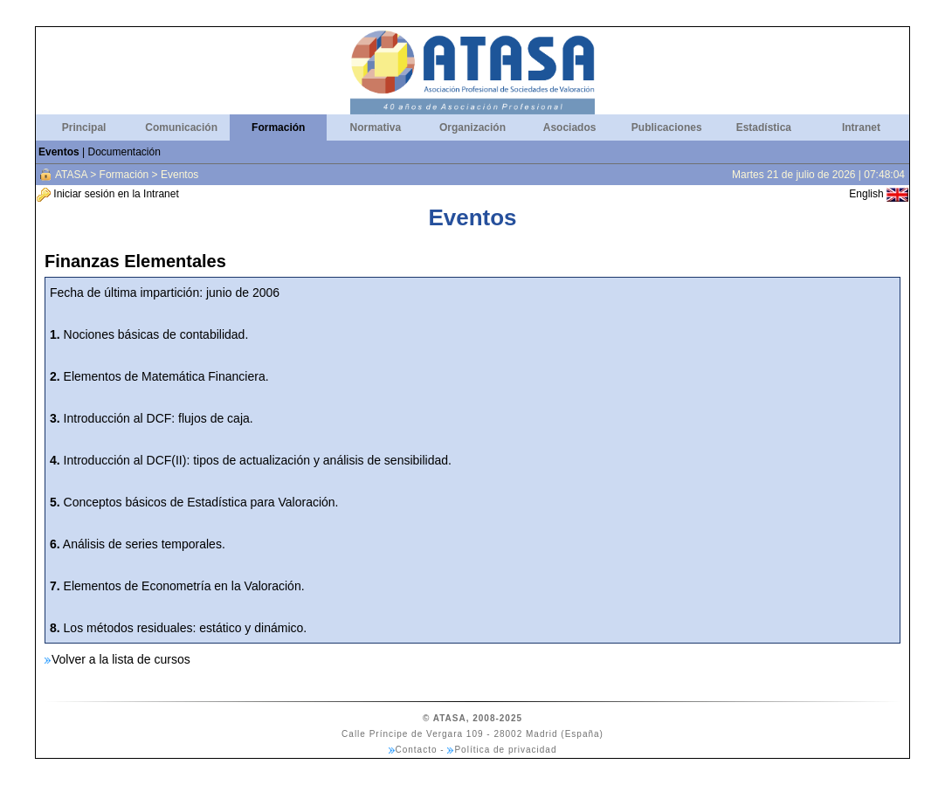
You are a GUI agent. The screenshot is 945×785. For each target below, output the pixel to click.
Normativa (376, 127)
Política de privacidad (505, 749)
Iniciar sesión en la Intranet (108, 194)
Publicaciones (666, 127)
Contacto (417, 749)
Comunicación (181, 127)
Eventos (58, 152)
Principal (84, 127)
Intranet (861, 127)
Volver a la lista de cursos (121, 659)
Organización (472, 127)
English (878, 194)
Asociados (570, 127)
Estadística (763, 127)
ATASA (71, 175)
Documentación (123, 152)
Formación (278, 127)
